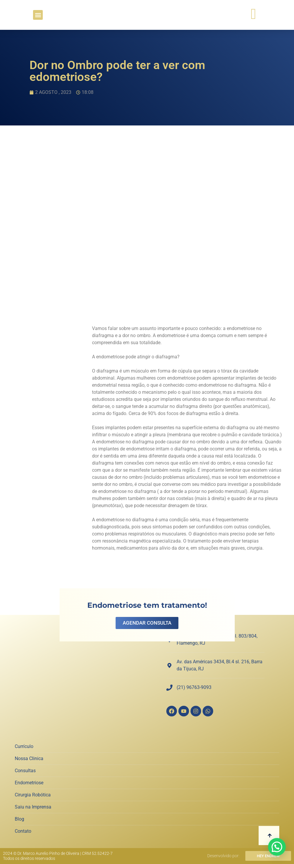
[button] (38, 15)
